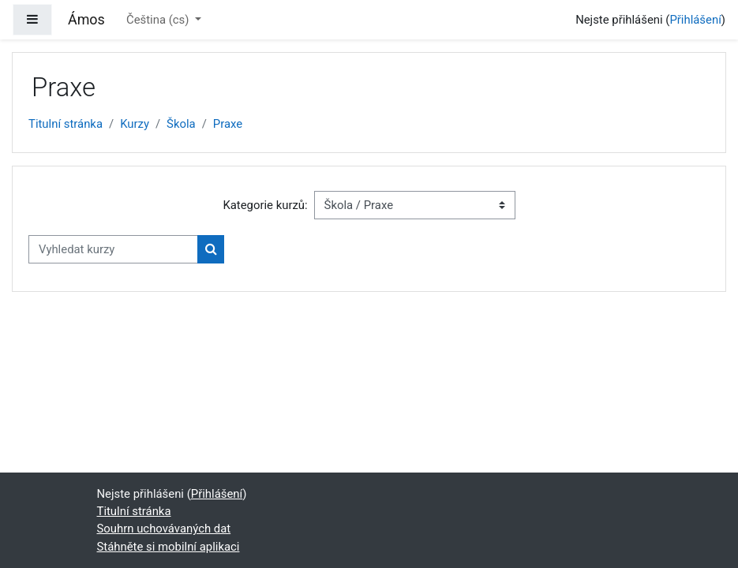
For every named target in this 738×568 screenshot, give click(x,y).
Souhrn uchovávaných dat (164, 528)
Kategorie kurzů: (265, 205)
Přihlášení (695, 20)
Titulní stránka (65, 124)
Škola (181, 124)
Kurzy (134, 124)
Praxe (227, 124)
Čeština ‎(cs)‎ (159, 20)
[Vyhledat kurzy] (113, 249)
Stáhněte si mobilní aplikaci (168, 547)
